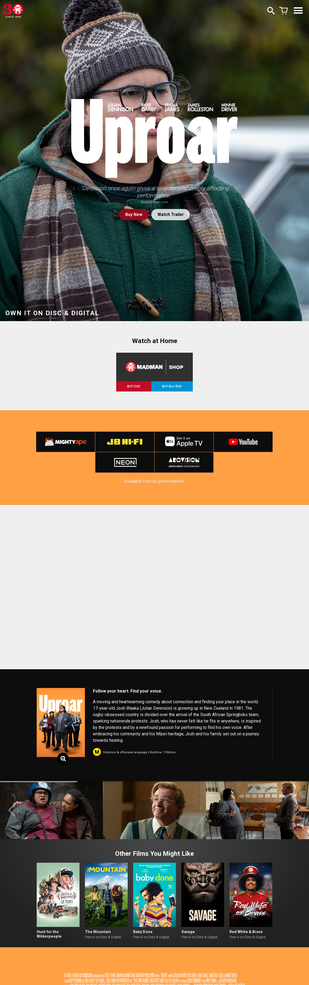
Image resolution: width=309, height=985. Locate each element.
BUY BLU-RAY (172, 386)
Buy (133, 214)
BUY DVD (133, 386)
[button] (11, 812)
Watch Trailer (170, 214)
